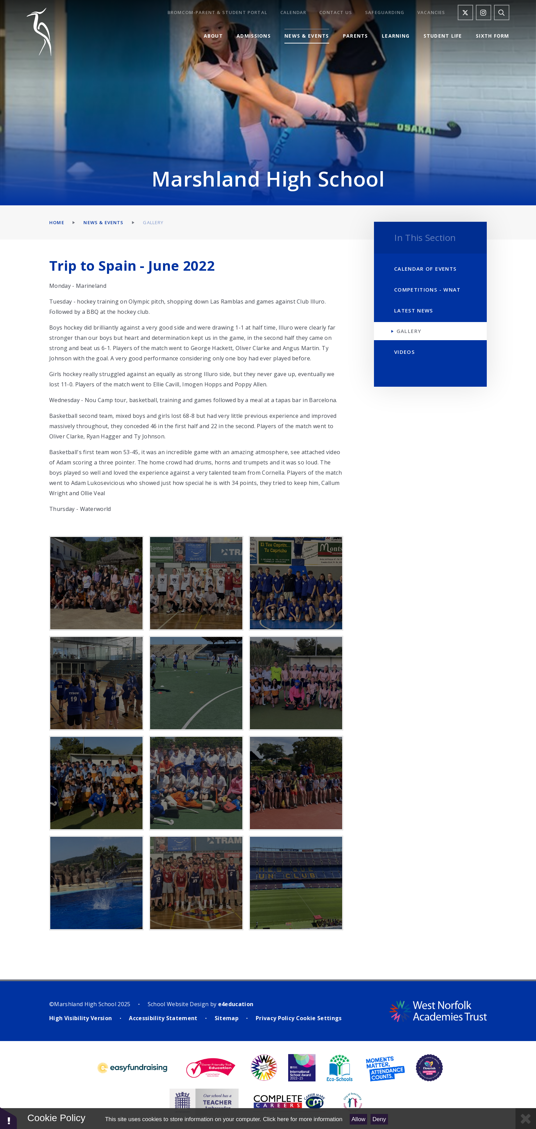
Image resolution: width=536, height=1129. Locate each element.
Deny (379, 1119)
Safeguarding (384, 12)
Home (56, 222)
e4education (236, 1004)
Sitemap (227, 1018)
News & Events (103, 222)
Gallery (153, 222)
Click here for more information (302, 1119)
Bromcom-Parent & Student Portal (217, 12)
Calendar (293, 12)
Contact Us (335, 12)
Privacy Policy (275, 1018)
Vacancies (431, 12)
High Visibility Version (80, 1018)
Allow (358, 1119)
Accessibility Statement (163, 1018)
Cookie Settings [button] (319, 1018)
